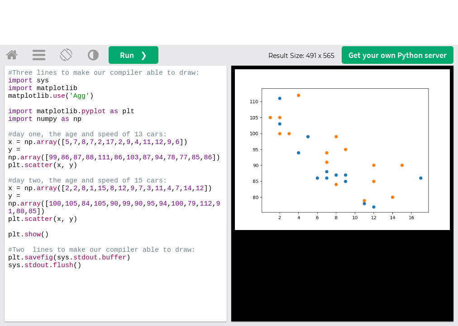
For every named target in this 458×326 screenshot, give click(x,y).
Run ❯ (133, 55)
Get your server (397, 55)
